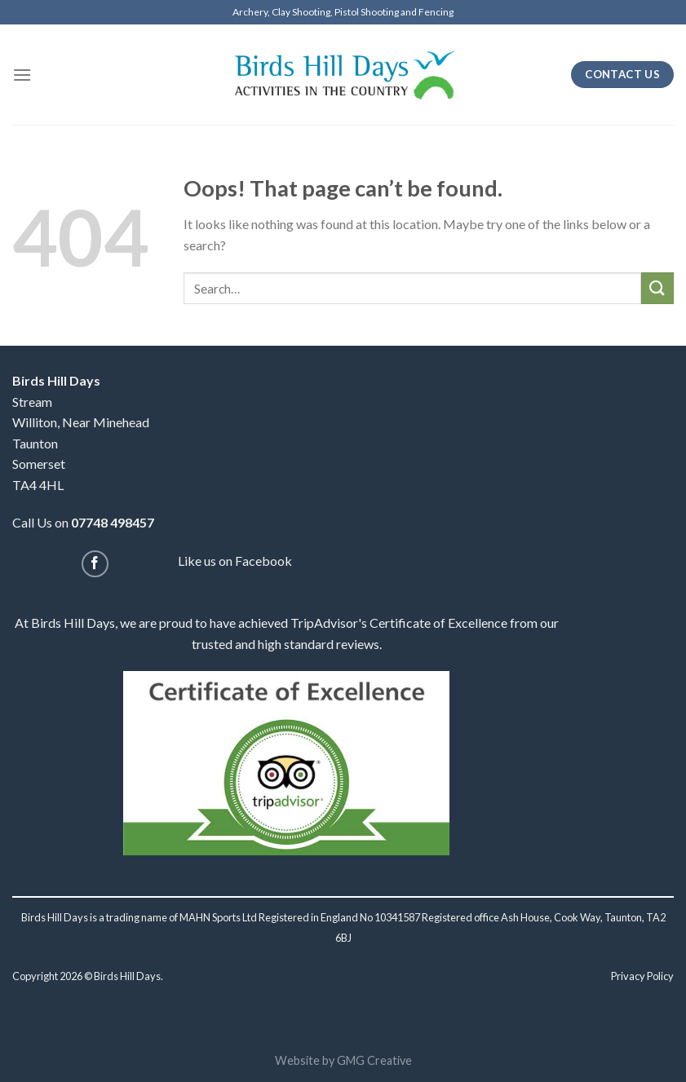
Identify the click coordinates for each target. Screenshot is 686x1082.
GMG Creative (374, 1060)
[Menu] (22, 75)
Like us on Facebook (235, 560)
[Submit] (657, 288)
